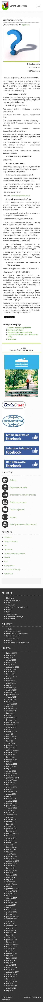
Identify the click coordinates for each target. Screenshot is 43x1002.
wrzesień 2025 (11, 669)
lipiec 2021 (10, 785)
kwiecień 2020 (11, 819)
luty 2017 (9, 907)
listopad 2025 (11, 664)
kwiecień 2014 (11, 986)
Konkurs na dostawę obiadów (19, 327)
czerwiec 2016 (11, 926)
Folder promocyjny (18, 502)
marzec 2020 (11, 822)
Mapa (29, 350)
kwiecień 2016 (11, 930)
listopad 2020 (11, 803)
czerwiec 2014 (11, 981)
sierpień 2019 (11, 838)
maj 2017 (9, 900)
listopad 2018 (11, 859)
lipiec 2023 (10, 729)
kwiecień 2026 (11, 653)
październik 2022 (12, 750)
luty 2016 (9, 935)
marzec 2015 (11, 960)
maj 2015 (9, 956)
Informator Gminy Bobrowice (23, 494)
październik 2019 (12, 833)
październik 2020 (12, 805)
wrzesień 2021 (11, 780)
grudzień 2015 (11, 939)
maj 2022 (9, 762)
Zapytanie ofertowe (15, 330)
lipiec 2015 (10, 951)
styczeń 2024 (11, 715)
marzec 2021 (11, 794)
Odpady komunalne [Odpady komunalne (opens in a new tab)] (18, 487)
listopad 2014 (11, 969)
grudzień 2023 (11, 718)
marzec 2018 (11, 877)
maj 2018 (9, 872)
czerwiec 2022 (11, 759)
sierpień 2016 (11, 921)
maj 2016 (9, 928)
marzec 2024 (11, 711)
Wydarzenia (8, 573)
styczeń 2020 (11, 826)
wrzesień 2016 (11, 919)
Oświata (7, 557)
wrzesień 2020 (11, 808)
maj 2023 (9, 734)
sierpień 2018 (11, 866)
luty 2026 (9, 658)
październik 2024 (12, 695)
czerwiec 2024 (11, 704)
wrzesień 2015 (11, 946)
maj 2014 (9, 983)
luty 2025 (9, 685)
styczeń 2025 (11, 688)
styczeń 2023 (11, 743)
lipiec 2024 (10, 701)
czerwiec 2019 (11, 842)
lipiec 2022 (10, 757)
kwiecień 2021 (11, 792)
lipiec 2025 (10, 674)
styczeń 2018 (11, 882)
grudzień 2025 (11, 662)
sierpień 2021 (11, 782)
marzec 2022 (11, 766)
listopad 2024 (11, 692)
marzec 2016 (11, 933)
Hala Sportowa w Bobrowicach (23, 524)
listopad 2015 (11, 942)
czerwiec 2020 (11, 815)
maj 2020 (9, 817)
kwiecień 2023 (11, 736)
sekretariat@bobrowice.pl (20, 196)
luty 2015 (9, 963)
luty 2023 (9, 741)
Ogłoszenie (25, 25)
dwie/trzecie (36, 997)
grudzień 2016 (11, 912)
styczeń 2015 (11, 965)
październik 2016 (12, 916)
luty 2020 (9, 824)
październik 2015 (12, 944)
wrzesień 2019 (11, 835)
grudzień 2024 (11, 690)
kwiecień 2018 (11, 875)
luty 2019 (9, 852)
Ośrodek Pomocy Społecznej (14, 553)
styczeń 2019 (11, 854)
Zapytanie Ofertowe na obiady (20, 332)
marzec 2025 (11, 683)
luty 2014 (9, 990)
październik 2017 (12, 889)
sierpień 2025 (11, 671)
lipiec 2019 (10, 840)
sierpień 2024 (11, 699)
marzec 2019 (11, 849)
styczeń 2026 (11, 660)
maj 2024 (9, 706)
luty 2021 (9, 796)
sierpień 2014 (11, 976)
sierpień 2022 (11, 755)
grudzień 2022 (11, 745)
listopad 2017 (11, 886)
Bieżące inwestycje (11, 541)
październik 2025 (12, 667)
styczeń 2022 (11, 771)
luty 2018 (9, 879)
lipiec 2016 (10, 923)
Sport (6, 561)
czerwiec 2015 (11, 953)
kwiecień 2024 (11, 708)
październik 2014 (12, 972)
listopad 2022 (11, 748)
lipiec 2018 (10, 868)
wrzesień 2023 (11, 725)
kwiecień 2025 (11, 681)
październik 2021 (12, 778)
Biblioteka (7, 537)
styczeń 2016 (11, 937)
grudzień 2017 (11, 884)
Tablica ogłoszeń (17, 509)
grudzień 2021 (11, 773)
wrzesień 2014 (11, 974)
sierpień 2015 (11, 949)
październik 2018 (12, 861)
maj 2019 (9, 845)
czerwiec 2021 (11, 787)
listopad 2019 (11, 831)
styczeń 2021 (11, 799)
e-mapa (13, 517)
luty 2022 (9, 768)
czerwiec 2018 (11, 870)
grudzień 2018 (11, 856)
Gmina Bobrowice (18, 5)
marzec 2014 (11, 988)
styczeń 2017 (11, 909)
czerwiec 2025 (11, 676)
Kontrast (21, 350)
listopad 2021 (11, 775)
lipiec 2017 (10, 896)
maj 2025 (9, 678)
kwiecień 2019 (11, 847)
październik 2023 (12, 722)
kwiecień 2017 (11, 902)
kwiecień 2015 (11, 958)
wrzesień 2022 (11, 752)
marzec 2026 (11, 655)
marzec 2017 (11, 905)
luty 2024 (9, 713)
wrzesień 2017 (11, 891)
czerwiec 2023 (11, 732)
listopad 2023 (11, 720)
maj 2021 (9, 789)
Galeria (13, 480)
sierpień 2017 (11, 893)
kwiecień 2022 (11, 764)
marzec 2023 (11, 738)
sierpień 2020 (11, 810)
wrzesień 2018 (11, 863)
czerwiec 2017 (11, 898)
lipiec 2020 (10, 812)
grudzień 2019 (11, 829)
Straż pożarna (9, 565)
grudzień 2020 (11, 801)
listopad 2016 (11, 914)
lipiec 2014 (10, 979)
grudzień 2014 (11, 967)
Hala (5, 545)
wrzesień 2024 (11, 697)
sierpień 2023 (11, 727)
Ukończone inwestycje (12, 569)
